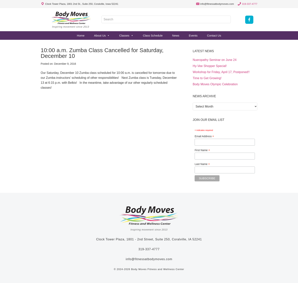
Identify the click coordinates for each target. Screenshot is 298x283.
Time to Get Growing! (207, 78)
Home (81, 35)
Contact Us (214, 35)
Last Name (202, 164)
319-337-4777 (249, 3)
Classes (126, 35)
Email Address (204, 136)
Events (193, 35)
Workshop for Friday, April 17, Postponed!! (221, 72)
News (175, 35)
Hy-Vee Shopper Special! (210, 66)
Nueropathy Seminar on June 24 (214, 59)
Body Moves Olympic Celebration (215, 84)
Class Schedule (153, 35)
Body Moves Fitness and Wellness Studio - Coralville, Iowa (71, 18)
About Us (102, 35)
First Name (202, 150)
